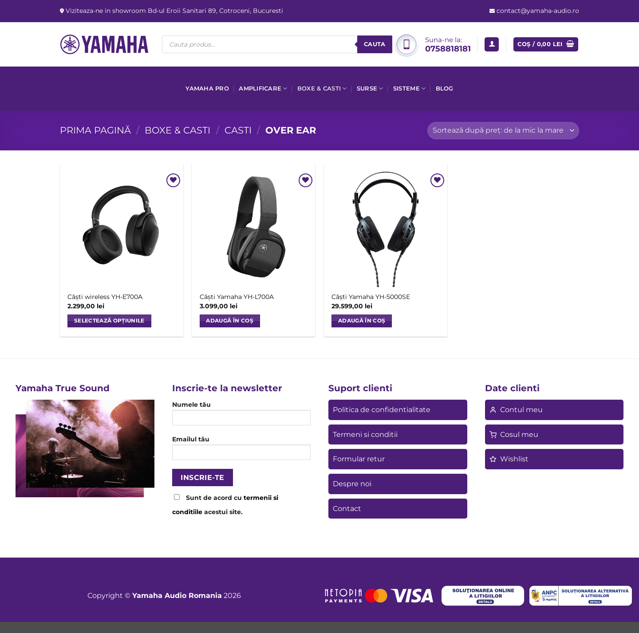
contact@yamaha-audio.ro (537, 11)
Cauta (375, 43)
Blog (445, 88)
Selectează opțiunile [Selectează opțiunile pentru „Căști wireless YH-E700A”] (109, 321)
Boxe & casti (322, 88)
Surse (370, 88)
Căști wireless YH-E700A (104, 297)
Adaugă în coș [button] (229, 321)
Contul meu (516, 409)
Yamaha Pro (207, 88)
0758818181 (448, 48)
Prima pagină (95, 130)
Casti (238, 130)
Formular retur (359, 459)
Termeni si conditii (365, 434)
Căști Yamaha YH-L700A (237, 297)
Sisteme (409, 88)
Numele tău (241, 416)
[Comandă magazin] (503, 130)
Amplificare (263, 88)
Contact (347, 508)
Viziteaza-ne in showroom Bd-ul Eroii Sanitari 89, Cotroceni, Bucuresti (173, 11)
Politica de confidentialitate (381, 409)
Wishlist (509, 459)
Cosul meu (513, 434)
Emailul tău (241, 450)
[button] (492, 44)
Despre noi (352, 484)
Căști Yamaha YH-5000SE (370, 297)
